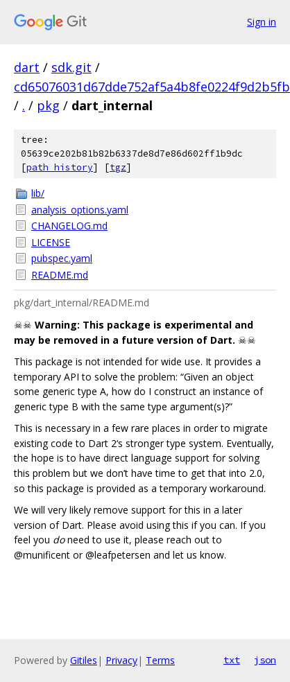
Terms (160, 660)
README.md (59, 274)
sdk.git (71, 67)
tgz (118, 167)
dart (27, 67)
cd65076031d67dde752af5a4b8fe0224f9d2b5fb (152, 86)
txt (231, 660)
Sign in (261, 21)
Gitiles (83, 660)
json (265, 660)
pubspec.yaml (61, 258)
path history (59, 167)
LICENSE (50, 242)
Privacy (121, 660)
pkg (48, 105)
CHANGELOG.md (69, 225)
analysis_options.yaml (79, 209)
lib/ (37, 193)
